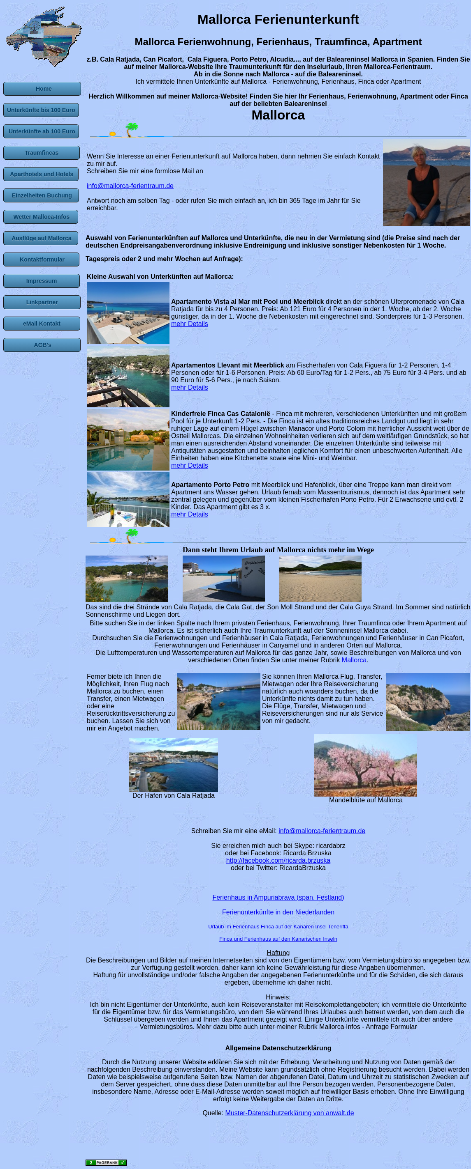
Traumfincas (41, 152)
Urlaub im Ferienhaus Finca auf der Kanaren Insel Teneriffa (278, 926)
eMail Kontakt (42, 323)
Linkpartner (42, 302)
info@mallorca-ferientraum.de (130, 185)
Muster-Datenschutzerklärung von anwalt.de (289, 1112)
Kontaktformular (41, 259)
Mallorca (354, 660)
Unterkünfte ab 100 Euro (41, 131)
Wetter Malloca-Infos (40, 217)
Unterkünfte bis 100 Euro (41, 110)
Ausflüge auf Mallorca (40, 238)
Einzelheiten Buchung (41, 195)
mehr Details (189, 323)
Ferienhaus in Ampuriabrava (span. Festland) (278, 897)
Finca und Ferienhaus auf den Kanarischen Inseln (278, 939)
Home (42, 88)
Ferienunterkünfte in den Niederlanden (278, 912)
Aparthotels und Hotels (41, 174)
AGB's (42, 345)
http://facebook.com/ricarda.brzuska (278, 860)
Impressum (41, 281)
